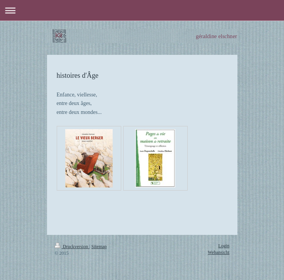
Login (224, 245)
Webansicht (219, 252)
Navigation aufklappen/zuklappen (142, 10)
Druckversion (72, 246)
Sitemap (98, 246)
